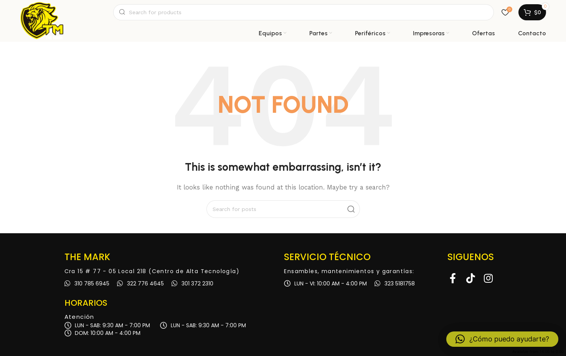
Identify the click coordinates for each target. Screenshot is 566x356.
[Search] (303, 12)
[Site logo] (41, 12)
